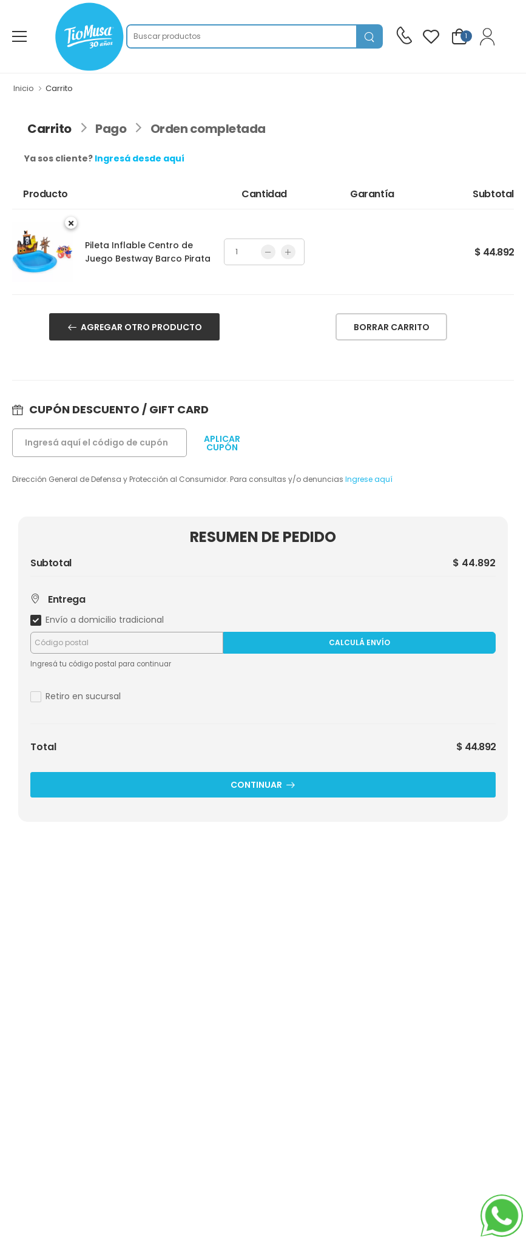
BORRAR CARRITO (392, 327)
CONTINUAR (256, 785)
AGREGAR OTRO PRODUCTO (141, 327)
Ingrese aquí (369, 479)
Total (43, 747)
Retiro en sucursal (83, 696)
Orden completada (208, 128)
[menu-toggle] (19, 36)
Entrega (57, 599)
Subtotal (51, 563)
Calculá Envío (359, 642)
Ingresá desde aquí (139, 158)
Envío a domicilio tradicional (105, 620)
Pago (110, 128)
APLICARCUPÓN (222, 443)
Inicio (23, 88)
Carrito (49, 128)
